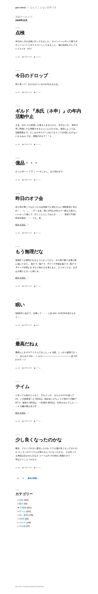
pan (19, 57)
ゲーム (38, 92)
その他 (22, 526)
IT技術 (23, 507)
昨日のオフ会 (29, 198)
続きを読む (20, 225)
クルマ (38, 57)
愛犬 (21, 504)
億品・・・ (26, 163)
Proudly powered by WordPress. (33, 586)
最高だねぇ (27, 343)
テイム (22, 386)
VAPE (21, 519)
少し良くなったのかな (38, 439)
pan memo (20, 7)
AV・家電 (23, 515)
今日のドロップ (31, 75)
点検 (20, 32)
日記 (37, 325)
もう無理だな (29, 251)
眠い (20, 304)
